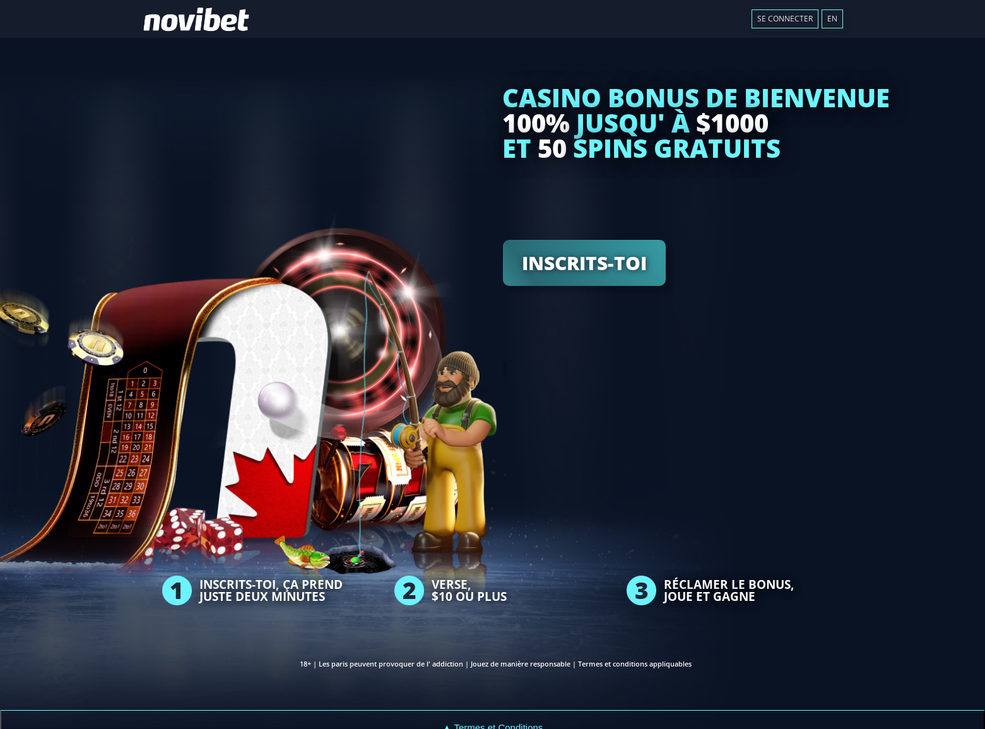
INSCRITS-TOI (584, 263)
